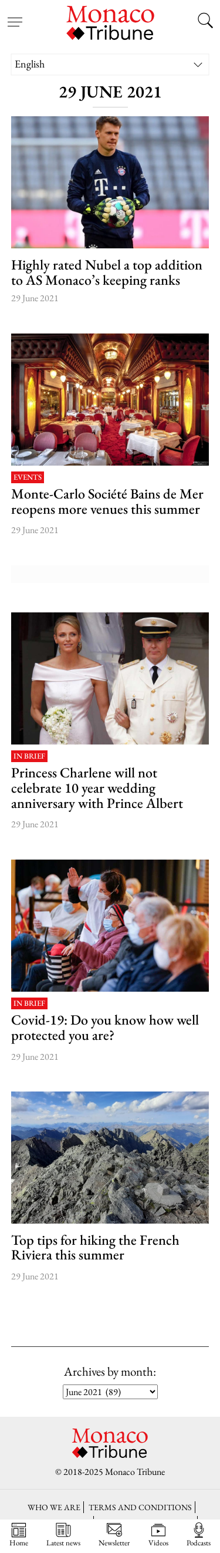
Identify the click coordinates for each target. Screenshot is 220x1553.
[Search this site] (205, 21)
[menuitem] (110, 64)
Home (18, 1534)
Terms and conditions (140, 1506)
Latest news (63, 1534)
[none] (110, 64)
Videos (158, 1534)
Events (27, 477)
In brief (29, 756)
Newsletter (114, 1534)
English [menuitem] (30, 63)
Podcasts (199, 1534)
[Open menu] (14, 14)
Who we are (54, 1506)
